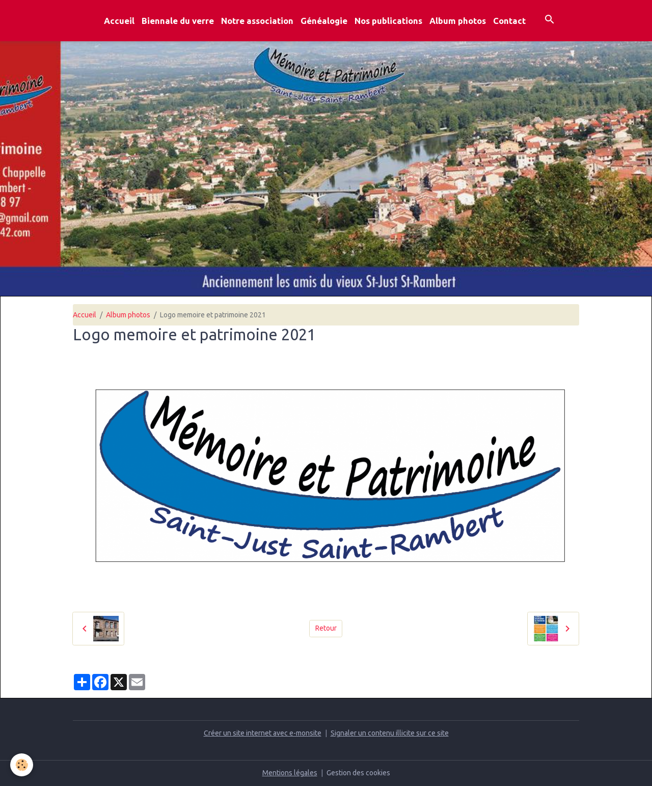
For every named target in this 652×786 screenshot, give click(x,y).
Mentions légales (289, 773)
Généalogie (324, 20)
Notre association (257, 20)
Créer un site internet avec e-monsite (262, 733)
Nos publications (388, 20)
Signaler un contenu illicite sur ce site (390, 733)
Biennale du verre (178, 20)
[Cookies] (21, 764)
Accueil (119, 20)
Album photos (457, 20)
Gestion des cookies (358, 773)
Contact (509, 20)
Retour (326, 628)
